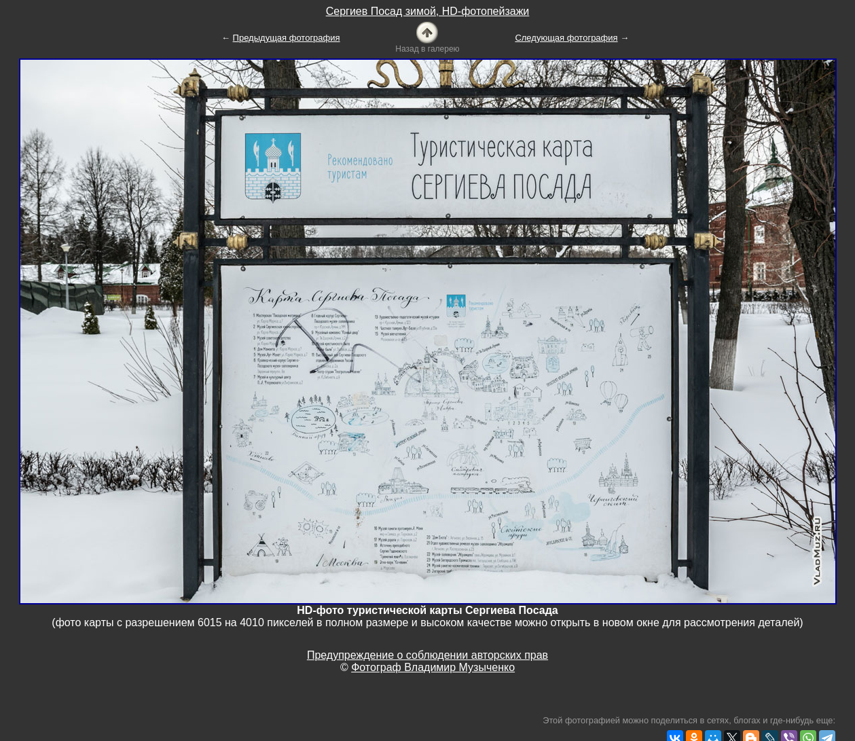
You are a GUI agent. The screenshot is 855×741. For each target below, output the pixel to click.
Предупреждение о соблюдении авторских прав (427, 655)
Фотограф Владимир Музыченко (433, 667)
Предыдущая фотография (286, 38)
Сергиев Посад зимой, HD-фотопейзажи (428, 11)
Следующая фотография (566, 38)
